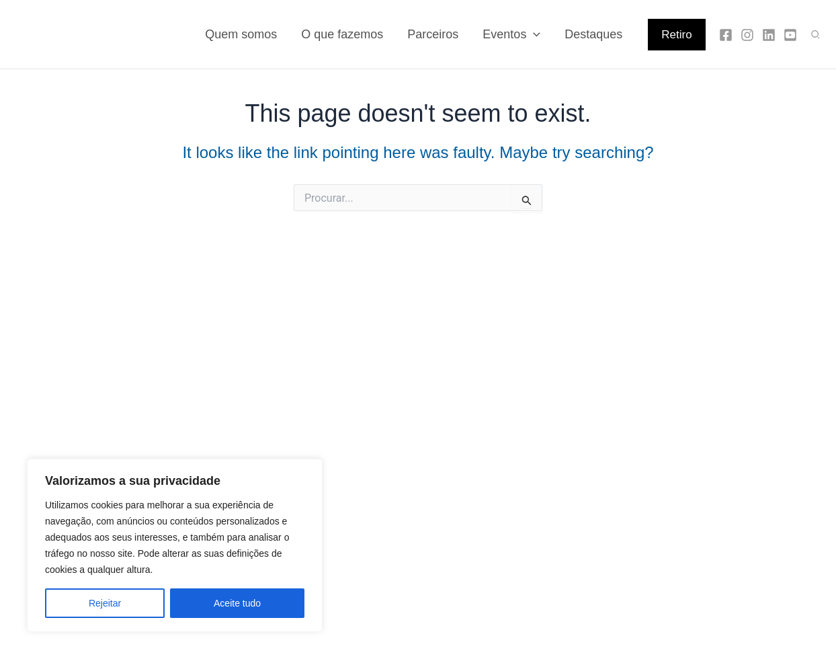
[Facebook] (726, 35)
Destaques (593, 34)
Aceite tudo (237, 603)
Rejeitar (105, 603)
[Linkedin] (769, 35)
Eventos (511, 34)
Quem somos (241, 34)
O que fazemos (342, 34)
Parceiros (432, 34)
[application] (533, 34)
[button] (676, 34)
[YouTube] (790, 35)
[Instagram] (747, 35)
